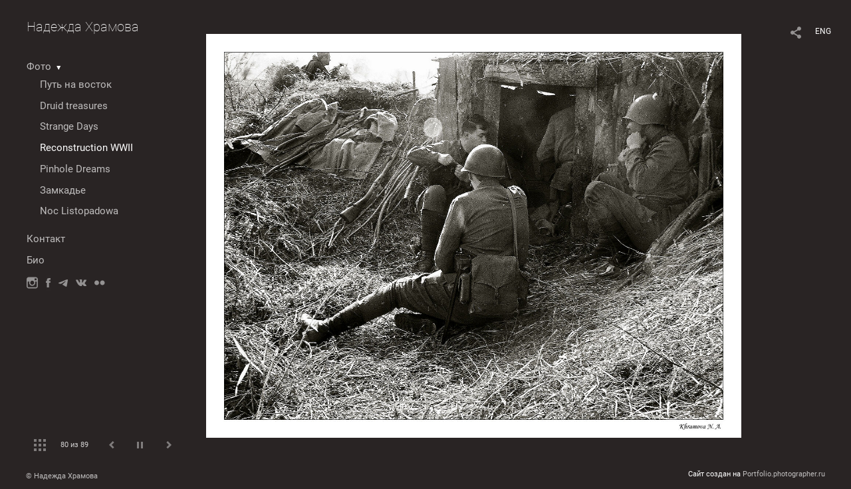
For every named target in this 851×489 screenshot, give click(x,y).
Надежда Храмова (83, 27)
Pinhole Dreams (75, 169)
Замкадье (63, 190)
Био (36, 260)
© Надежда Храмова (62, 476)
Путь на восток (76, 84)
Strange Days (69, 126)
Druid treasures (74, 106)
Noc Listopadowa (79, 211)
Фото (39, 67)
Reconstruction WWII (86, 148)
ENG (823, 31)
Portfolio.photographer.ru (784, 474)
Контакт (46, 239)
